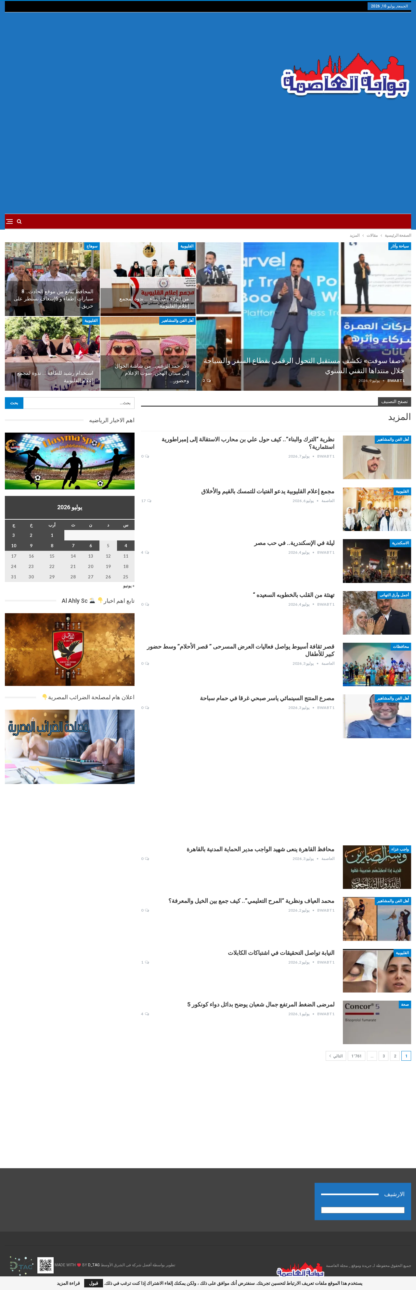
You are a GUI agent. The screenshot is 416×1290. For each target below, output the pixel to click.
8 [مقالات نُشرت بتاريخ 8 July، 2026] (52, 545)
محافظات (401, 646)
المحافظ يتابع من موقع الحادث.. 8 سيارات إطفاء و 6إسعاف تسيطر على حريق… (53, 298)
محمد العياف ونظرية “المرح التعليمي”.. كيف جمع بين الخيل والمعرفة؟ (251, 900)
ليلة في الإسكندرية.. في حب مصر (294, 542)
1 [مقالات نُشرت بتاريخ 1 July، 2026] (52, 535)
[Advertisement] (139, 64)
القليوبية (186, 246)
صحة (405, 1004)
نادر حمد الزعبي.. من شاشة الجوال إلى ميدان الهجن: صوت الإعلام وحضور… (152, 373)
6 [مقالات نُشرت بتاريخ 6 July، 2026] (90, 545)
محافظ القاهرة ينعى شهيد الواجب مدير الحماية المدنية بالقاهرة (260, 849)
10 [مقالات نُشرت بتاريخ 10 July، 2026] (13, 545)
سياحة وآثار (400, 246)
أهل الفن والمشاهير (177, 320)
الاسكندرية (400, 543)
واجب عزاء (400, 849)
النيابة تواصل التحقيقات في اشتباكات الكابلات (281, 952)
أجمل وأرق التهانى (394, 595)
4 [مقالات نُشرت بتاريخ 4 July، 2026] (125, 545)
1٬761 (356, 1056)
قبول (93, 1283)
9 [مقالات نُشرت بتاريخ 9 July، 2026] (31, 545)
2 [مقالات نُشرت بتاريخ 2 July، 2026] (31, 535)
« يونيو (129, 585)
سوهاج (92, 246)
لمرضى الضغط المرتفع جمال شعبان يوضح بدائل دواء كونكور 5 (260, 1004)
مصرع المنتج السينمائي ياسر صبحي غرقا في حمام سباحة (267, 698)
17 (146, 500)
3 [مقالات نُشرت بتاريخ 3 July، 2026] (13, 535)
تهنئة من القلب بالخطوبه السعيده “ (293, 594)
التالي (336, 1055)
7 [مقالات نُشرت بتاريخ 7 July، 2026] (73, 545)
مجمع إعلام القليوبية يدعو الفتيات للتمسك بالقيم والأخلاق (267, 491)
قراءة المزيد (68, 1283)
